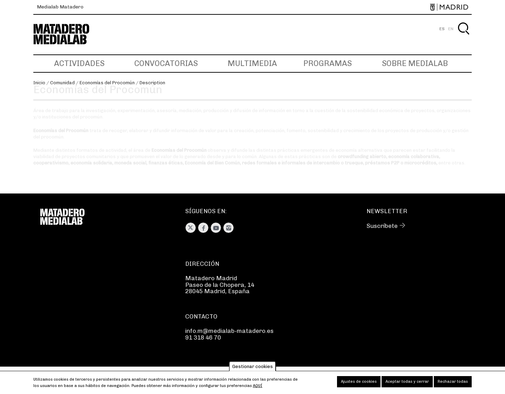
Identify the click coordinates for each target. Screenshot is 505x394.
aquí (257, 388)
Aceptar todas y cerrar (407, 383)
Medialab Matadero (60, 6)
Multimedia (252, 63)
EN (450, 28)
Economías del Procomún (107, 82)
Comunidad (62, 82)
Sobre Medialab (415, 63)
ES (442, 28)
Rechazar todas (453, 383)
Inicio (39, 82)
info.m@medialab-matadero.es (229, 330)
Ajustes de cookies (359, 383)
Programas (327, 63)
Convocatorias (166, 63)
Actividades (79, 63)
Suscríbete (382, 225)
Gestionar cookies (252, 368)
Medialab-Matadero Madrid (67, 34)
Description (152, 82)
